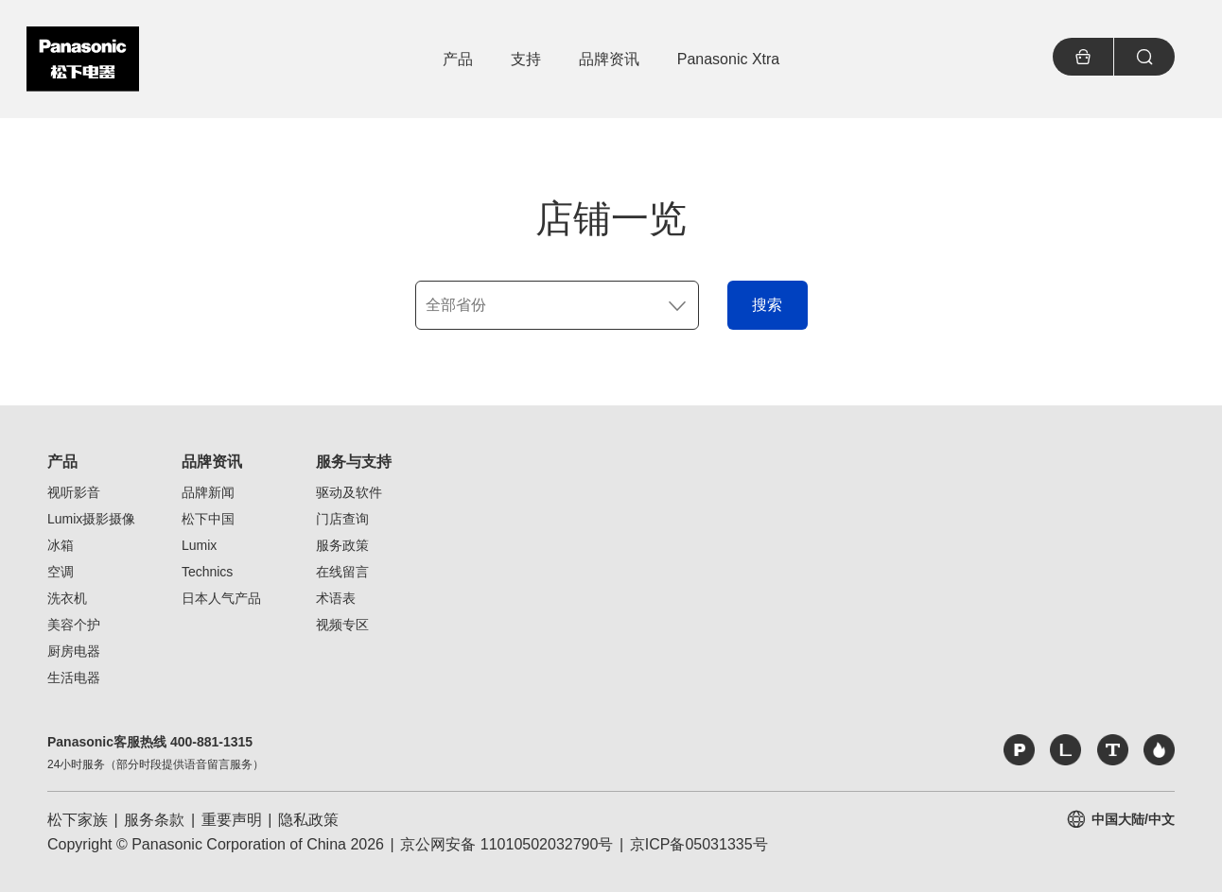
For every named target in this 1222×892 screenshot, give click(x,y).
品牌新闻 (208, 492)
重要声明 (231, 820)
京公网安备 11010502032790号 (506, 844)
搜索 (767, 305)
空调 (60, 571)
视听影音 (73, 492)
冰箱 (60, 545)
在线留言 (342, 571)
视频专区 (342, 624)
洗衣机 (67, 598)
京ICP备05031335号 (699, 844)
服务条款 (154, 820)
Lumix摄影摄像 (91, 518)
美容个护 (73, 624)
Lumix (199, 545)
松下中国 (208, 518)
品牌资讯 (212, 462)
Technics (207, 571)
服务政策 (342, 545)
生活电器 (73, 677)
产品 (62, 462)
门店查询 (342, 518)
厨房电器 (73, 651)
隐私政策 (308, 820)
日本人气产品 (221, 598)
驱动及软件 (349, 492)
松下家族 (77, 820)
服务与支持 (354, 462)
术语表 (336, 598)
